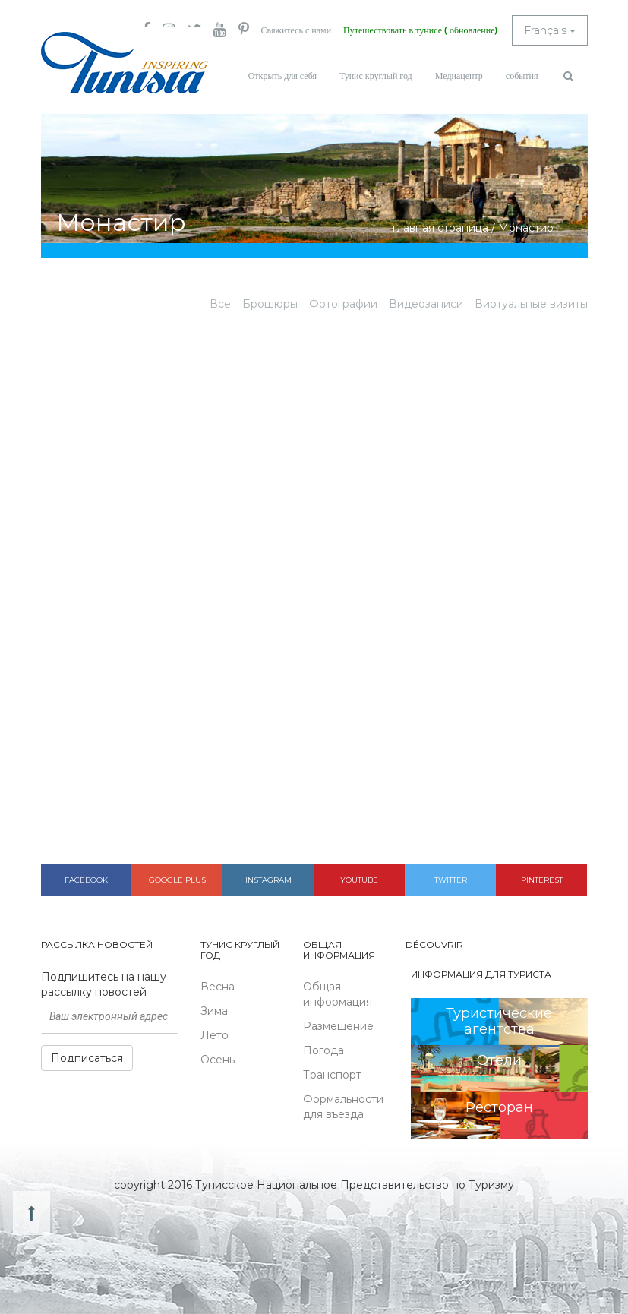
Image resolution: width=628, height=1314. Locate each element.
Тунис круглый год (375, 76)
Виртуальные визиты (531, 304)
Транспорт (332, 1075)
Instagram (268, 880)
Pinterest (542, 880)
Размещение (338, 1026)
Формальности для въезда (343, 1106)
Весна (217, 986)
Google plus (177, 880)
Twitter (450, 880)
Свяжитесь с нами (296, 30)
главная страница (440, 228)
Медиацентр (459, 76)
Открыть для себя (282, 76)
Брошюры (270, 304)
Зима (214, 1011)
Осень (217, 1059)
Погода (323, 1050)
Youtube (359, 880)
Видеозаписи (426, 304)
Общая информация (337, 994)
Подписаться (87, 1058)
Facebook (86, 880)
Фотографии (343, 304)
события (522, 76)
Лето (214, 1035)
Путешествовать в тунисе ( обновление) (420, 30)
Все (220, 304)
